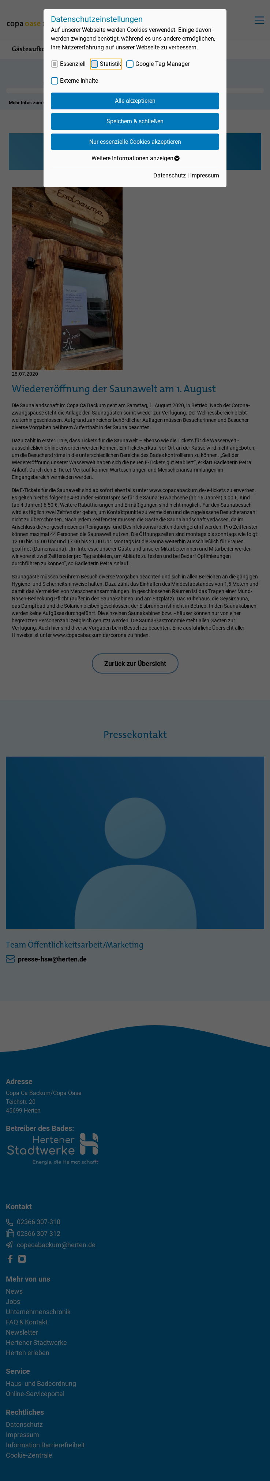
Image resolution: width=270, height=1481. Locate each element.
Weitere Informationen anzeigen (135, 158)
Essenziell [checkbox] (73, 63)
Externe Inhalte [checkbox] (79, 80)
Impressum (204, 175)
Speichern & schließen (135, 121)
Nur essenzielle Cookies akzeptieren (135, 141)
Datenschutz (169, 175)
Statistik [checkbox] (110, 63)
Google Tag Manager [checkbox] (162, 63)
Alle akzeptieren (135, 100)
